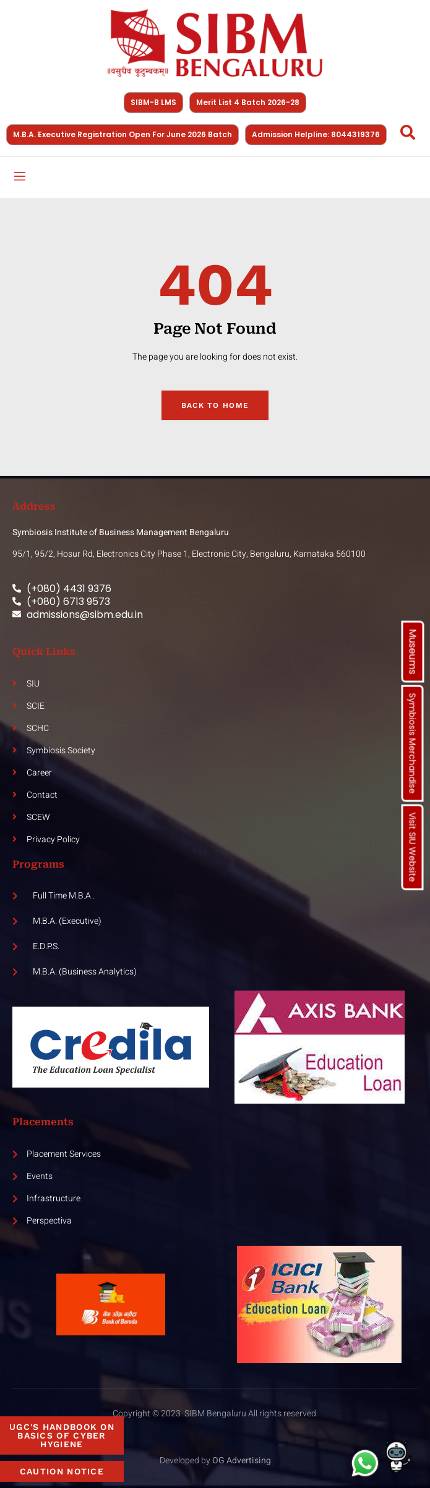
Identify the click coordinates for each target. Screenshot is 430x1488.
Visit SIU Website (412, 847)
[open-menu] (19, 177)
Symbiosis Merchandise (412, 743)
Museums (413, 652)
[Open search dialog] (408, 134)
